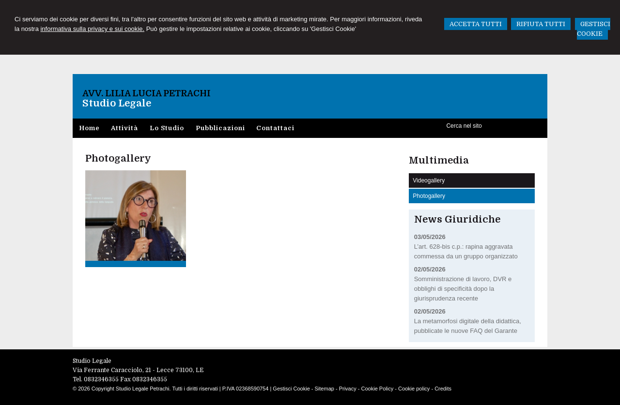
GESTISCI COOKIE (593, 28)
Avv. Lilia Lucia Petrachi (146, 93)
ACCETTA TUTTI (476, 24)
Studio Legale (116, 103)
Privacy (347, 388)
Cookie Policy (377, 388)
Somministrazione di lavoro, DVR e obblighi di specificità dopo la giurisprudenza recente (463, 288)
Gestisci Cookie (291, 388)
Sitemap (324, 388)
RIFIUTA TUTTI (540, 24)
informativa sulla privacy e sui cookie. (92, 28)
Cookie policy (414, 388)
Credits (442, 388)
